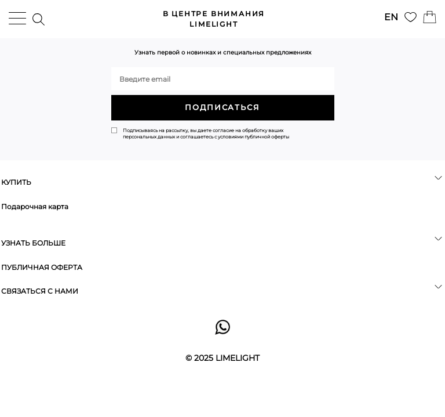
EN (391, 17)
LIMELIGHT (214, 18)
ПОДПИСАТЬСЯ (222, 107)
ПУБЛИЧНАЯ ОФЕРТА (41, 267)
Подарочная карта (34, 206)
